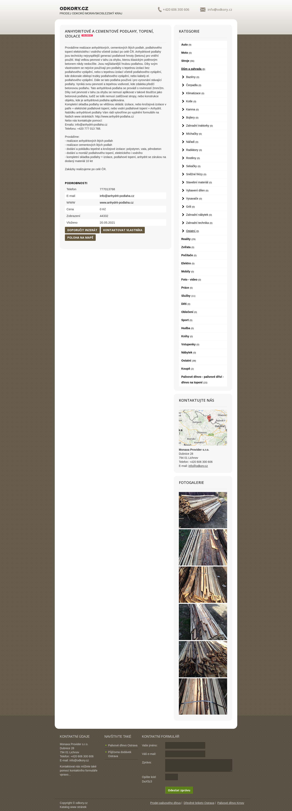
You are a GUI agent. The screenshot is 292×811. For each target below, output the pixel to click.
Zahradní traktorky (199, 125)
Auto (186, 44)
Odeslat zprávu (179, 790)
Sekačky (193, 166)
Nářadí (192, 141)
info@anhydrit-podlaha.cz (117, 195)
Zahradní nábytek (199, 214)
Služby (188, 295)
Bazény (192, 77)
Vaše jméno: (150, 745)
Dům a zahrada (193, 68)
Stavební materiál (199, 182)
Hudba (187, 328)
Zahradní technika (199, 222)
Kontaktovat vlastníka (122, 230)
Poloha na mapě (80, 237)
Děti (185, 303)
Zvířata (187, 247)
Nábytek (188, 352)
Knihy (187, 336)
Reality (188, 239)
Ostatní (192, 231)
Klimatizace (195, 93)
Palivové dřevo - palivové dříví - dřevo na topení (202, 379)
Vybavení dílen (197, 190)
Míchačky (194, 133)
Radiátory (194, 150)
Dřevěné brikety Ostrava (199, 803)
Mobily (187, 271)
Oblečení (189, 312)
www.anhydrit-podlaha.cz (117, 202)
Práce (187, 287)
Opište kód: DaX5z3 (149, 779)
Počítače (189, 255)
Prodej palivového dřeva (165, 803)
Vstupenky (190, 344)
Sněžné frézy (196, 174)
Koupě (187, 368)
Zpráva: (146, 762)
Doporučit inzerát (82, 230)
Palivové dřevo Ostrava (122, 745)
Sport (186, 320)
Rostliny (193, 158)
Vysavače (194, 198)
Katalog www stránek (73, 807)
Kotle (191, 101)
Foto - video (191, 279)
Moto (186, 52)
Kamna (192, 109)
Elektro (188, 263)
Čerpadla (193, 85)
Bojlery (192, 117)
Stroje (187, 60)
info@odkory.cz (220, 9)
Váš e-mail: (149, 754)
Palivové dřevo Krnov (230, 803)
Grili (190, 206)
